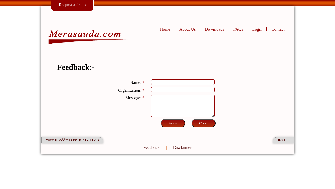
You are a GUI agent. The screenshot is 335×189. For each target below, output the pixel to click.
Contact (278, 29)
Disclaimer (182, 147)
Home (165, 29)
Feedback (151, 147)
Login (257, 29)
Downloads (214, 29)
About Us (187, 29)
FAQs (238, 29)
